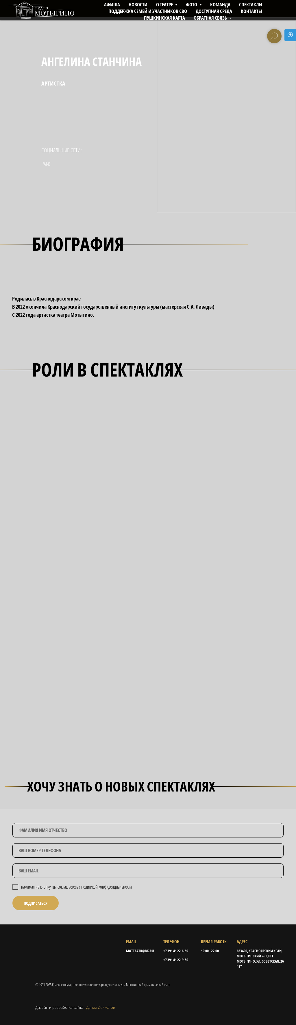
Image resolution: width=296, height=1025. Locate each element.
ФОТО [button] (192, 4)
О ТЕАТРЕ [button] (165, 4)
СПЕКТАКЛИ (250, 4)
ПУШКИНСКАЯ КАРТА (164, 17)
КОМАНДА (220, 4)
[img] (65, 951)
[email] (148, 870)
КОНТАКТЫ (251, 11)
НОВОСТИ (138, 4)
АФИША (112, 4)
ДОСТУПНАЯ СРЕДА (214, 11)
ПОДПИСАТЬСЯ (35, 903)
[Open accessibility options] (290, 35)
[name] (148, 830)
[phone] (148, 850)
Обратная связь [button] (211, 17)
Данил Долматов (100, 1007)
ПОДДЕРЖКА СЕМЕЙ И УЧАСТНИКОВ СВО (147, 11)
